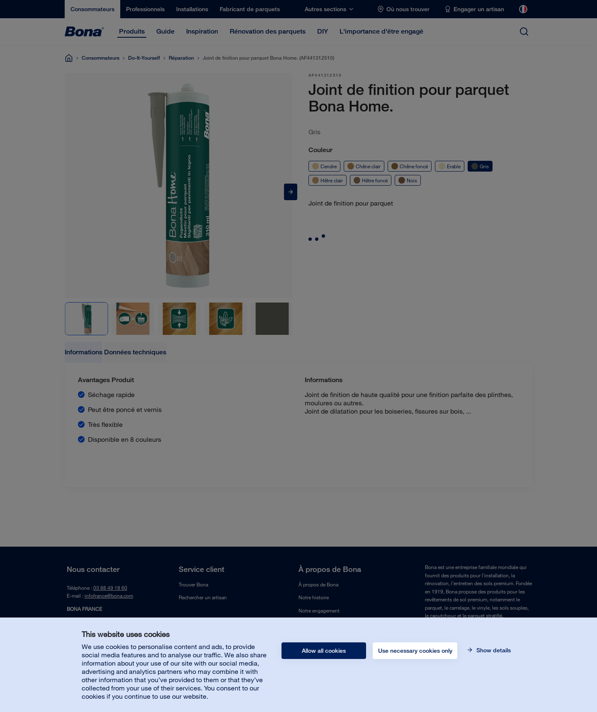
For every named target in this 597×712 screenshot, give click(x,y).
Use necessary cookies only (415, 650)
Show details (493, 650)
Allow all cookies (324, 650)
